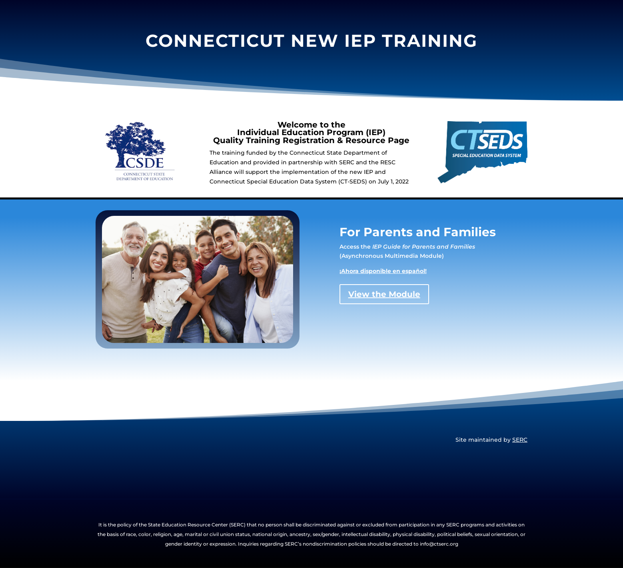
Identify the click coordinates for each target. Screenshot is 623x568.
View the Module (384, 294)
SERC (519, 439)
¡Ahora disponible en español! (383, 271)
